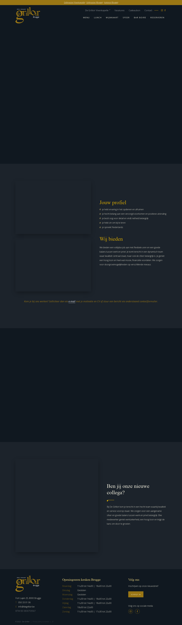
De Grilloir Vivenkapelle (97, 10)
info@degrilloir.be (25, 606)
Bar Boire (140, 17)
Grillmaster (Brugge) (94, 2)
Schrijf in (136, 594)
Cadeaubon (134, 10)
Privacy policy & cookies (41, 621)
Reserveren (157, 17)
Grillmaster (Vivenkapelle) (74, 2)
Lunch (98, 17)
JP (52, 621)
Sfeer (126, 17)
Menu (86, 17)
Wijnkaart (112, 17)
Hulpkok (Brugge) (111, 2)
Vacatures (120, 10)
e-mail (72, 301)
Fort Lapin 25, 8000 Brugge (28, 598)
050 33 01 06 (23, 602)
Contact (148, 10)
